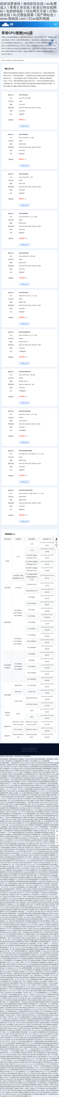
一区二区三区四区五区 (15, 825)
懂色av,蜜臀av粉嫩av (40, 990)
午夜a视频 (28, 921)
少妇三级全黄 (22, 926)
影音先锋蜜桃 (14, 1036)
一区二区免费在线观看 (32, 1071)
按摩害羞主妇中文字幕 (33, 1056)
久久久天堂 (10, 778)
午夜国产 (11, 1064)
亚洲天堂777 (46, 1058)
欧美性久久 (16, 958)
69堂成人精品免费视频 (10, 874)
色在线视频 (19, 827)
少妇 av (40, 1030)
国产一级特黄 (23, 932)
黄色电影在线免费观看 (50, 798)
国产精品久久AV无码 (20, 868)
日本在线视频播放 (17, 989)
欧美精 (14, 915)
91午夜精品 (41, 1088)
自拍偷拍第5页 (30, 1039)
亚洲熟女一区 (46, 985)
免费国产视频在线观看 (50, 898)
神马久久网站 (48, 891)
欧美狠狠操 (16, 945)
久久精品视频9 (28, 915)
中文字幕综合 (15, 768)
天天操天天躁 (11, 823)
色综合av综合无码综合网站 (13, 821)
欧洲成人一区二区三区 (50, 828)
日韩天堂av (8, 992)
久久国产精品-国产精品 (10, 955)
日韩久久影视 (16, 953)
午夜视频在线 (54, 947)
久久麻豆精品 (31, 838)
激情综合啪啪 (47, 940)
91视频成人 (6, 768)
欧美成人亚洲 (10, 853)
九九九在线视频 (51, 1071)
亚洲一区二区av (34, 842)
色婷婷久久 (49, 923)
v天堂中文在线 (26, 889)
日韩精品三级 (13, 1045)
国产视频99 (36, 793)
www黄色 (39, 1086)
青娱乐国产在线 (6, 915)
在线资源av (16, 828)
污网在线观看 (35, 1028)
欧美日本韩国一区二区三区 (32, 906)
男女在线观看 (21, 874)
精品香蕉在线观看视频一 (30, 881)
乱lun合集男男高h (18, 800)
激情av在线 (19, 966)
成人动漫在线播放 (52, 1060)
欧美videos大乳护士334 (28, 808)
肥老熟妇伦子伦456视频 (50, 889)
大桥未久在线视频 (7, 1081)
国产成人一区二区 (18, 806)
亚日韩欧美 (44, 970)
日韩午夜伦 (41, 862)
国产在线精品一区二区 (11, 904)
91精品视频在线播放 (27, 953)
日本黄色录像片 (40, 1053)
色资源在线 (55, 994)
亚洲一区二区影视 (29, 1073)
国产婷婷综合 (11, 966)
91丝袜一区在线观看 (9, 1077)
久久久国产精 (19, 879)
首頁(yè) (3, 60)
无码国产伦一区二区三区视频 (8, 785)
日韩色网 (51, 904)
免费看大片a (27, 1096)
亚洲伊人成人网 (41, 1045)
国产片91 (27, 960)
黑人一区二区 (20, 815)
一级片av (52, 857)
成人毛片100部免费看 (11, 1069)
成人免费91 (53, 849)
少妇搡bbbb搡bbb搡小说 (14, 996)
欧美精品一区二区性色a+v (27, 972)
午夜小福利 (38, 1058)
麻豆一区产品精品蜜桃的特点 (44, 1066)
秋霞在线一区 (24, 902)
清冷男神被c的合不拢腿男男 (27, 977)
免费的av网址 (10, 796)
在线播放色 (10, 987)
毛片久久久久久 (50, 866)
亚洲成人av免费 (33, 785)
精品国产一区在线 (32, 862)
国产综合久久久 (33, 1015)
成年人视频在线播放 (44, 868)
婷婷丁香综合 (7, 791)
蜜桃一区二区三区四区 (40, 876)
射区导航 (15, 1005)
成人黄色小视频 (39, 1073)
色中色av (8, 819)
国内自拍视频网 (40, 1081)
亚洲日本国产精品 (25, 1028)
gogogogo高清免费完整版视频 (35, 1002)
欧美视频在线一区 (47, 1019)
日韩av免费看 (20, 906)
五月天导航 (30, 764)
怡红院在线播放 (30, 787)
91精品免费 (24, 883)
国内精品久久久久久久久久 (49, 1056)
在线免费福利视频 (36, 1019)
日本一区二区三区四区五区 (10, 970)
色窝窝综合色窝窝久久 (34, 1021)
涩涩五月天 (42, 1009)
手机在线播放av (47, 1011)
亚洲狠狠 (47, 795)
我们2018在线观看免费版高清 (26, 1026)
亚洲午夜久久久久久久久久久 (28, 864)
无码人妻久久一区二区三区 (44, 844)
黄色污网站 (32, 1005)
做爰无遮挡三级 (31, 1022)
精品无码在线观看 (41, 1075)
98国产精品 (6, 1028)
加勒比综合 (39, 908)
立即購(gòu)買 (24, 126)
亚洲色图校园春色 (44, 941)
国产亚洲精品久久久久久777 (25, 924)
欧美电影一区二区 (50, 862)
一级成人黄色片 (4, 1036)
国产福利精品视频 (19, 802)
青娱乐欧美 (37, 764)
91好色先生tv (39, 1039)
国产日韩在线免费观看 (39, 896)
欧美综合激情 (31, 956)
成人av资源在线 (16, 938)
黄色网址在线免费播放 (33, 983)
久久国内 (20, 1019)
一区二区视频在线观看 (28, 1081)
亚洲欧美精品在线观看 (24, 877)
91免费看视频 (13, 817)
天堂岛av (52, 1005)
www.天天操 (14, 1039)
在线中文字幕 (50, 874)
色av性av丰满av (18, 1009)
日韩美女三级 (31, 1053)
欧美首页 (32, 776)
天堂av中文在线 (50, 951)
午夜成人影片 (22, 983)
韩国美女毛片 (40, 1051)
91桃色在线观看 (26, 845)
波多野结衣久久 (27, 894)
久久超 (53, 868)
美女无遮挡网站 (18, 774)
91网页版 (16, 1056)
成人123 (48, 894)
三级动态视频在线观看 (27, 821)
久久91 (27, 979)
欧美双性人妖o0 (14, 902)
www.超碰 (19, 898)
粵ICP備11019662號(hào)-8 (29, 749)
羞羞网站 (31, 825)
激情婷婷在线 (40, 853)
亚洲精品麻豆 (35, 921)
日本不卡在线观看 (25, 798)
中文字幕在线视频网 (6, 958)
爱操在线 (12, 975)
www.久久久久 (35, 987)
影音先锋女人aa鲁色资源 (18, 943)
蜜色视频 (7, 781)
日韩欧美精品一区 (25, 1032)
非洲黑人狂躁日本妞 (13, 798)
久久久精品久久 (44, 842)
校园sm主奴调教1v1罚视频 (39, 960)
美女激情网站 (14, 917)
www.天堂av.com (8, 862)
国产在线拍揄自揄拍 (28, 898)
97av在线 (48, 1073)
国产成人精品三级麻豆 (12, 908)
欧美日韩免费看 (44, 921)
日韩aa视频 (50, 960)
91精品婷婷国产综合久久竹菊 (19, 763)
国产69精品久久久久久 (32, 1060)
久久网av (42, 894)
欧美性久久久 (10, 766)
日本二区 (26, 923)
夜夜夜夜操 (21, 1039)
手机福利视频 (26, 834)
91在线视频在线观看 (8, 889)
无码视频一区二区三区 (22, 823)
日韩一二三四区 (23, 1005)
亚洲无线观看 (53, 838)
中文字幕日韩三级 (47, 930)
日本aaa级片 (49, 977)
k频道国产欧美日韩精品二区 (17, 787)
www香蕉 (34, 1032)
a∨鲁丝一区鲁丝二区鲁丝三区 (28, 1088)
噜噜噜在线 (9, 1056)
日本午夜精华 (11, 795)
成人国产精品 (37, 911)
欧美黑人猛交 (29, 1054)
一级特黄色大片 (36, 857)
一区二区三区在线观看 (30, 962)
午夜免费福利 (39, 817)
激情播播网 (55, 1081)
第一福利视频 (50, 1094)
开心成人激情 (6, 972)
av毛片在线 (28, 857)
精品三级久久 (24, 928)
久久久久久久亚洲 (17, 772)
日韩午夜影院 (45, 906)
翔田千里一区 (37, 1069)
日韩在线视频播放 (25, 828)
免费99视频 (29, 949)
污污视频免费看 (42, 827)
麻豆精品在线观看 (42, 964)
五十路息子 (28, 1024)
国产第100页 (40, 772)
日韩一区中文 (32, 804)
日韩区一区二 (22, 917)
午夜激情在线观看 (16, 832)
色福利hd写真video (36, 860)
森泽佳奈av (10, 851)
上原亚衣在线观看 (52, 783)
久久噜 (43, 951)
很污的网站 (9, 1030)
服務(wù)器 (9, 60)
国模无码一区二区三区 (12, 891)
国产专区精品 (10, 900)
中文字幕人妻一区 (12, 1022)
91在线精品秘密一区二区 (18, 813)
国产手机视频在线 (33, 795)
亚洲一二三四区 (52, 936)
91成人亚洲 (19, 840)
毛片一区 (30, 1043)
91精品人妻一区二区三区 (47, 830)
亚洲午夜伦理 (10, 872)
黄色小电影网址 (33, 902)
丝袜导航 (18, 859)
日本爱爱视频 (22, 955)
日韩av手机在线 (26, 938)
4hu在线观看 (51, 780)
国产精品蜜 (44, 855)
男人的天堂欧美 (51, 787)
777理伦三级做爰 (48, 776)
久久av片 (37, 994)
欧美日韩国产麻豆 (52, 956)
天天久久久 (9, 930)
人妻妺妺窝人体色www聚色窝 (13, 870)
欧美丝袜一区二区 (5, 943)
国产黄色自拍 (19, 860)
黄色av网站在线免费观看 (14, 941)
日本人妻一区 (31, 1066)
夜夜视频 (6, 1021)
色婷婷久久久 (35, 938)
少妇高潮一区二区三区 (39, 836)
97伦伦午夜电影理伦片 (44, 1092)
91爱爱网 (14, 1075)
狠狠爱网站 (9, 806)
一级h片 (24, 896)
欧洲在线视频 (53, 892)
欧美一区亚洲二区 (32, 868)
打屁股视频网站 (46, 768)
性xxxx (29, 917)
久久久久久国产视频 (24, 970)
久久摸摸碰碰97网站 (6, 1005)
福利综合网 (11, 919)
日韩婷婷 (28, 812)
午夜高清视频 (34, 892)
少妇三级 (11, 949)
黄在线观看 (45, 838)
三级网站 (16, 1088)
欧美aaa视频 (38, 778)
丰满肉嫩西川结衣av (25, 904)
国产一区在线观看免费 (20, 913)
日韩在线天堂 (4, 1083)
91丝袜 (25, 766)
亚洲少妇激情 (17, 1081)
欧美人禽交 (10, 1015)
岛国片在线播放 (36, 917)
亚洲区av (16, 862)
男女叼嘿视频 (10, 808)
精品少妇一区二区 (22, 994)
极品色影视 (53, 955)
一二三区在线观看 (13, 1051)
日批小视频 (39, 804)
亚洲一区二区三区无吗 (17, 979)
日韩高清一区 (50, 900)
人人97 (17, 851)
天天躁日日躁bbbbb (37, 798)
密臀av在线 (44, 968)
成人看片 (14, 1026)
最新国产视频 (45, 849)
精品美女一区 (36, 1047)
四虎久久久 (15, 1041)
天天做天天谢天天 (18, 1024)
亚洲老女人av (32, 783)
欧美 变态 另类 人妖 (24, 1034)
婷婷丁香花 (42, 1060)
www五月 (45, 1086)
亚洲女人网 (46, 1054)
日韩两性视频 (9, 836)
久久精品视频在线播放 (42, 1005)
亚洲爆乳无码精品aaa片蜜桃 (15, 1062)
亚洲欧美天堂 (27, 1092)
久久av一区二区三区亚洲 (29, 859)
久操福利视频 (19, 881)
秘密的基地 (20, 857)
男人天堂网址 (13, 876)
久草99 (48, 836)
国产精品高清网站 (43, 1015)
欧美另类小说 (28, 1069)
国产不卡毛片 (49, 802)
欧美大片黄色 (39, 924)
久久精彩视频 (45, 834)
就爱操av (30, 981)
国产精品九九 (47, 812)
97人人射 (8, 989)
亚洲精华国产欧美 (49, 772)
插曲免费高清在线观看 (36, 823)
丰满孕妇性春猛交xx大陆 (41, 958)
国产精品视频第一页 (17, 781)
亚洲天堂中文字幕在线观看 (33, 1062)
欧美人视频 (9, 845)
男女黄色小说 (6, 932)
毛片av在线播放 (16, 992)
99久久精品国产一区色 (6, 780)
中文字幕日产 (22, 876)
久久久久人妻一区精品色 (45, 1007)
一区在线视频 (52, 827)
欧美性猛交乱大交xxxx (26, 855)
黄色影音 (54, 940)
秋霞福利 (17, 778)
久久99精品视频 (27, 789)
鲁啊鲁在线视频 (41, 913)
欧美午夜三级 (43, 902)
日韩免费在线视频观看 (44, 819)
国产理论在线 (14, 1034)
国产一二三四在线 (30, 1049)
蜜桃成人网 (26, 989)
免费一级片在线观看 (44, 1024)
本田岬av (4, 1051)
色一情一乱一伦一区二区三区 (20, 842)
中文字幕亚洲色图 (48, 860)
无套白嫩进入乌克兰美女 (42, 972)
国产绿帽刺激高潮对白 (19, 1043)
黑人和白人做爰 (28, 800)
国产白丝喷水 (27, 770)
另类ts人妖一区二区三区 (30, 827)
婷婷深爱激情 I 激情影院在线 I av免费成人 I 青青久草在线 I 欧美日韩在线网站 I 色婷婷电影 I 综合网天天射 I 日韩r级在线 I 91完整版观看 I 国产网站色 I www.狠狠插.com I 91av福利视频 (28, 11)
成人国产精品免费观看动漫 (28, 908)
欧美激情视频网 (27, 830)
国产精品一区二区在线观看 (41, 953)
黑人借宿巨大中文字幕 (51, 1034)
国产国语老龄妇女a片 (47, 1062)
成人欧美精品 (11, 896)
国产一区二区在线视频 (12, 1053)
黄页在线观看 (50, 1032)
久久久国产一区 (48, 770)
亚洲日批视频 (43, 1028)
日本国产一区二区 (32, 851)
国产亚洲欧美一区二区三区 (37, 923)
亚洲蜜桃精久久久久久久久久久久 (39, 791)
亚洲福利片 (35, 845)
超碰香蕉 (42, 1094)
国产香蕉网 (5, 1045)
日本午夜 (37, 872)
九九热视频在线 (22, 1045)
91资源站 (42, 866)
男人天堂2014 (22, 1022)
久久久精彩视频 (6, 926)
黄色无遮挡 (32, 1075)
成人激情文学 (20, 885)
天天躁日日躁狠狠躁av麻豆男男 (39, 1036)
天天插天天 (32, 1013)
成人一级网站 (44, 943)
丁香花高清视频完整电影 (47, 973)
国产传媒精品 (31, 817)
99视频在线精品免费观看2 (12, 1066)
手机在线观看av (4, 877)
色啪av (2, 834)
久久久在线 (6, 1054)
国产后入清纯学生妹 (47, 1068)
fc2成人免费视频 (52, 876)
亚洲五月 (31, 928)
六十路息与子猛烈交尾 (21, 1015)
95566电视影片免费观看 (49, 764)
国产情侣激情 (41, 1022)
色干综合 (25, 825)
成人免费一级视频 (17, 1092)
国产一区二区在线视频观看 (37, 992)
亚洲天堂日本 (39, 966)
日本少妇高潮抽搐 (11, 911)
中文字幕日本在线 (35, 1017)
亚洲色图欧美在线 (5, 985)
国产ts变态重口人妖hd (32, 866)
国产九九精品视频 (40, 874)
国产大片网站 (19, 766)
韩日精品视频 (19, 1068)
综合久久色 (16, 1094)
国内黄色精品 (30, 874)
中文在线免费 (9, 802)
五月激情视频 (19, 919)
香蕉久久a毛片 (51, 774)
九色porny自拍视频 (28, 872)
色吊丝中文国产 (46, 796)
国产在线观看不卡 (21, 849)
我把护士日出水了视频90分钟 (13, 770)
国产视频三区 (19, 1073)
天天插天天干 (38, 915)
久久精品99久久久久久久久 (41, 847)
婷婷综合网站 (46, 989)
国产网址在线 (7, 953)
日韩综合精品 (14, 956)
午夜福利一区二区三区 (42, 808)
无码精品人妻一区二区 (28, 1058)
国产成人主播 (37, 774)
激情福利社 (21, 1071)
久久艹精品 (5, 817)
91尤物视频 (41, 962)
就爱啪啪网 (54, 945)
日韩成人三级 (6, 1017)
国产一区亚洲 (22, 1002)
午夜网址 (45, 840)
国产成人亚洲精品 (40, 928)
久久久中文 (51, 998)
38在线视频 (31, 1004)
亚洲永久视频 (32, 913)
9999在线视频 (41, 977)
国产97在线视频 (8, 1024)
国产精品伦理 (35, 1079)
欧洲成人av (24, 1021)
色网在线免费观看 (36, 989)
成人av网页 (22, 1056)
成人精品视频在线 (28, 966)
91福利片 (36, 947)
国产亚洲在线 (4, 923)
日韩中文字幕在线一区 (35, 1011)
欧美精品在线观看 (36, 806)
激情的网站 (45, 832)
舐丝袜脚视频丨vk (41, 956)
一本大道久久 (29, 885)
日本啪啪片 (13, 847)
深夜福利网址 (29, 930)
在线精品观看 (52, 1013)
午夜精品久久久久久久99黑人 (42, 885)
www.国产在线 (13, 1083)
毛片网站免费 (4, 949)
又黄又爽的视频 (10, 936)
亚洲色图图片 (38, 825)
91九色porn (50, 851)
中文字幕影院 (15, 972)
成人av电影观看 (41, 783)
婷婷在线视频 (48, 1041)
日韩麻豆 (30, 947)
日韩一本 (38, 838)
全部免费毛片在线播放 (27, 909)
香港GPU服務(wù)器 (19, 60)
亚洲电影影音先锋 (45, 938)
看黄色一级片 (35, 934)
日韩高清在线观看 (28, 940)
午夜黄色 (50, 763)
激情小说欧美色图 (51, 934)
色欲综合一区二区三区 (8, 1096)
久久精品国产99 (44, 892)
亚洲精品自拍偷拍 (38, 891)
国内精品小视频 (32, 819)
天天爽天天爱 (19, 923)
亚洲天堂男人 (52, 1028)
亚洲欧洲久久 (25, 776)
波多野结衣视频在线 (6, 909)
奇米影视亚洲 (31, 926)
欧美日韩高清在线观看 (22, 1077)
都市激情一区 (11, 840)
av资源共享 (41, 881)
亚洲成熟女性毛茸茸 (11, 857)
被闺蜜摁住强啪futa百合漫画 (13, 1086)
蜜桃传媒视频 (52, 964)
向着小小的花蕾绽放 (45, 932)
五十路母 (25, 870)
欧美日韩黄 (27, 1019)
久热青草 (23, 838)
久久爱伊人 (32, 763)
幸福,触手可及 (25, 945)
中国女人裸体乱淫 (11, 964)
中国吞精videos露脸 (38, 789)
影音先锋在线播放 (24, 1041)
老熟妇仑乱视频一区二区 (16, 793)
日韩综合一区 (23, 1051)
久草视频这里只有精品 (14, 776)
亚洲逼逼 (36, 900)
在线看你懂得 (44, 1079)
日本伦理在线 (10, 1068)
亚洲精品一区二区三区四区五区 (22, 836)
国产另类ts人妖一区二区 (10, 1071)
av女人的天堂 (15, 1037)
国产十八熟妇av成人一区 (42, 1004)
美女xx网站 (18, 796)
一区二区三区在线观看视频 (17, 887)
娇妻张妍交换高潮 (23, 1075)
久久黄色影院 (48, 804)
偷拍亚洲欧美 (45, 1047)
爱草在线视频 (17, 845)
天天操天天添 (7, 1026)
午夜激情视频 (33, 979)
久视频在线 (36, 830)
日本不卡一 (8, 1041)
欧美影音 (53, 1021)
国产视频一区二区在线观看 (43, 821)
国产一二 (52, 1017)
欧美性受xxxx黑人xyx (31, 1030)
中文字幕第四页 (52, 1064)
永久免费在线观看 (22, 1011)
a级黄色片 (40, 1085)
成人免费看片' (44, 981)
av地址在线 (43, 1077)
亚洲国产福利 (18, 780)
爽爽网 (47, 853)
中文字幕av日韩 (8, 1009)
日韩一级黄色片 (12, 1090)
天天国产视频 (11, 827)
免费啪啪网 (49, 1045)
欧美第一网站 (53, 832)
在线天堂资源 (37, 930)
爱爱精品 (6, 876)
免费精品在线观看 (48, 825)
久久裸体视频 (9, 1043)
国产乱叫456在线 (28, 832)
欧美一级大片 (23, 981)
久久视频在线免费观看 (26, 958)
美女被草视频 (32, 1051)
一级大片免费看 (37, 810)
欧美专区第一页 (32, 1007)
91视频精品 (11, 879)
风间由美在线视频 (38, 949)
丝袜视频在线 (52, 1083)
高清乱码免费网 (9, 1049)
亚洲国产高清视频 (45, 800)
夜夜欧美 (7, 979)
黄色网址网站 (14, 1047)
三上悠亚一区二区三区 (37, 1034)
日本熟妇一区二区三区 (50, 975)
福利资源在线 (51, 990)
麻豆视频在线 (28, 793)
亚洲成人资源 (17, 883)
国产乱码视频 (38, 1054)
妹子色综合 (24, 819)
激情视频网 (3, 996)
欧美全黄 (20, 1069)
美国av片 (36, 981)
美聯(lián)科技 (34, 748)
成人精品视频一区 (30, 815)
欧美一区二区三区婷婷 (29, 985)
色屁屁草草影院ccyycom (33, 1090)
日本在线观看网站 (36, 877)
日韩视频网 (26, 772)
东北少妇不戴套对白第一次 (31, 1083)
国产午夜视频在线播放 (36, 945)
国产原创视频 (45, 1017)
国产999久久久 (23, 1013)
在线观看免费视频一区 (28, 968)
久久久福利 (39, 776)
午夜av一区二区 (17, 789)
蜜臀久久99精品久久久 (33, 955)
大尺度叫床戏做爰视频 (30, 879)
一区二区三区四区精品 (44, 887)
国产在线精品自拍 (22, 783)
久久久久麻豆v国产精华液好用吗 (14, 921)
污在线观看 (23, 1053)
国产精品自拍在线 (41, 763)
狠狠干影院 (3, 1062)
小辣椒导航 (16, 973)
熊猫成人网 (13, 877)
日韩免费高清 (22, 956)
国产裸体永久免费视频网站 (30, 941)
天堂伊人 (44, 998)
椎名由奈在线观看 (33, 932)
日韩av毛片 (10, 998)
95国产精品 (23, 1037)
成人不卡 (49, 1026)
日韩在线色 (45, 857)
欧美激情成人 (44, 1083)
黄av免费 (19, 1079)
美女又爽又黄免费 (23, 785)
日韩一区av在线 (19, 998)
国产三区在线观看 (7, 945)
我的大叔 (14, 791)
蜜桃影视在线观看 (15, 1058)
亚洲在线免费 (19, 900)
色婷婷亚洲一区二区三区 (31, 1009)
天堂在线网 (46, 883)
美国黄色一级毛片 (48, 1085)
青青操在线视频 (20, 810)
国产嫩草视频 (27, 1079)
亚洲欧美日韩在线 (36, 889)
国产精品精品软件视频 (14, 934)
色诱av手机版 (35, 780)
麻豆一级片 (47, 945)
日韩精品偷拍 (21, 844)
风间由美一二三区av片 (50, 908)
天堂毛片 (18, 896)
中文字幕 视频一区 (11, 866)
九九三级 (51, 1036)
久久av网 (45, 1049)
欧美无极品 (54, 864)
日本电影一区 (54, 921)
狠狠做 (5, 879)
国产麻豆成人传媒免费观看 (10, 983)
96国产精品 (44, 904)
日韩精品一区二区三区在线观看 (31, 996)
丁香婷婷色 (18, 889)
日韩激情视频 (37, 1043)
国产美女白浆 (11, 906)
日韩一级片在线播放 (41, 870)
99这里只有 (19, 1096)
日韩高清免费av (28, 900)
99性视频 (27, 806)
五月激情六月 (15, 932)
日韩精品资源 (4, 894)
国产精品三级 (39, 898)
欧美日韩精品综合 (14, 1021)
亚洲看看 (31, 870)
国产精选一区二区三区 (23, 892)
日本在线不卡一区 (16, 985)
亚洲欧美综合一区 (42, 1064)
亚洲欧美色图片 (12, 1011)
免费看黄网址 (19, 872)
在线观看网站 (41, 1032)
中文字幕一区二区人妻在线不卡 (44, 926)
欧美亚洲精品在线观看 (34, 768)
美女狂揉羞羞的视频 (45, 766)
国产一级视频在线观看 (37, 1041)
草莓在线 (13, 892)
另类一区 (33, 1086)
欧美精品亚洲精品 (22, 1004)
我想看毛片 (29, 810)
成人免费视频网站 (33, 766)
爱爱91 (48, 1022)
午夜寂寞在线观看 (19, 951)
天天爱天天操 (9, 812)
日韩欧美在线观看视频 (6, 977)
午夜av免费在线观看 (31, 887)
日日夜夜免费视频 (16, 834)
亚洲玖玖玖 (39, 815)
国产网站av (8, 842)
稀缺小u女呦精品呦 (27, 796)
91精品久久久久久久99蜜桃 (11, 855)
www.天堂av (32, 853)
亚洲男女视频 (27, 780)
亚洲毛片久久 (6, 892)
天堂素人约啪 (16, 819)
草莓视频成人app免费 (29, 840)
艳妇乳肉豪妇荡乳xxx (8, 860)
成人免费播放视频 (41, 1026)
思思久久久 (3, 840)
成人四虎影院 (35, 1094)
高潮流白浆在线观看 (51, 1002)
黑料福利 (48, 1081)
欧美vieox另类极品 (21, 795)
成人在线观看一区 (18, 1030)
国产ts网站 (8, 772)
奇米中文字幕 (23, 768)
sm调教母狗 (20, 915)
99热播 (2, 1066)
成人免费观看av (28, 774)
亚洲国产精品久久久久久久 (22, 987)
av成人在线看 (46, 806)
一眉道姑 (31, 994)
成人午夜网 (41, 879)
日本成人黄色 (15, 1085)
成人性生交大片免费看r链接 (33, 998)
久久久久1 (27, 860)
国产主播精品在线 (16, 830)
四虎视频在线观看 (23, 791)
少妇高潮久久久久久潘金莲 (47, 845)
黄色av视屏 (40, 859)
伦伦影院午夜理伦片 (46, 987)
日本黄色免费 (50, 1053)
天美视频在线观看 (20, 949)
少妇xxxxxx (51, 1075)
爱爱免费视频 (31, 813)
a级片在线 (23, 862)
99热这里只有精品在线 (10, 924)
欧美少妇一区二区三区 (8, 990)
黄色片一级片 (45, 1090)
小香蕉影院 (37, 796)
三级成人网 (20, 847)
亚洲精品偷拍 (32, 1045)
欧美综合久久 (47, 966)
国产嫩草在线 (17, 838)
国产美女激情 (46, 1021)
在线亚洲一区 (50, 1000)
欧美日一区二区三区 (19, 812)
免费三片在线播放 (7, 764)
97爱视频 (53, 972)
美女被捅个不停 (45, 955)
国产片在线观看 (35, 904)
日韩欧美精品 (47, 810)
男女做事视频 (10, 881)
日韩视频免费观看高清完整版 (46, 781)
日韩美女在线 (21, 964)
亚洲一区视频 (39, 909)
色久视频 (33, 772)
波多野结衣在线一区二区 (49, 915)
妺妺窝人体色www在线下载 (8, 1079)
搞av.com (34, 1092)
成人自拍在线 (6, 1039)
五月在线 (36, 800)
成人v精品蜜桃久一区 (33, 943)
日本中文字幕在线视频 (10, 994)
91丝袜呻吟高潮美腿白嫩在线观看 (15, 1000)
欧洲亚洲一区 (48, 823)
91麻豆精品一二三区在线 (24, 911)
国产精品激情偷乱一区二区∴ (31, 1068)
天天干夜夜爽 (6, 960)
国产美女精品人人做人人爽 (28, 975)
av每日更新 (48, 1088)
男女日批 (41, 795)
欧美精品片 (36, 894)
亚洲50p (16, 977)
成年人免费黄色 (25, 934)
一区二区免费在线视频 (12, 1032)
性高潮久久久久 (19, 1049)
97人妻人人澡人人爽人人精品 (14, 962)
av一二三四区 (12, 783)
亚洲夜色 (40, 770)
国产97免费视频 (36, 970)
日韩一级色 (53, 911)
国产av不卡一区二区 (37, 828)
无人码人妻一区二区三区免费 (24, 936)
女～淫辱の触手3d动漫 (31, 802)
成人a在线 (34, 770)
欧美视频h (16, 928)
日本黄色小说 (29, 847)
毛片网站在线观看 (30, 1000)
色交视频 (7, 834)
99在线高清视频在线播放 (34, 1037)
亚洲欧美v (37, 855)
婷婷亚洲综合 (35, 919)
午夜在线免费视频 (25, 1094)
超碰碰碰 (14, 926)
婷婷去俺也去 (23, 1007)
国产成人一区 (9, 951)
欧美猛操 (23, 1066)
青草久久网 (54, 778)
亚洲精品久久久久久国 (8, 898)
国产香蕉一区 (47, 778)
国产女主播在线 (17, 940)
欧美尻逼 (11, 923)
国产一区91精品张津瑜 (30, 781)
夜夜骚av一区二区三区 (21, 853)
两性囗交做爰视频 (37, 812)
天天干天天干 (9, 928)
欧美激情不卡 (45, 983)
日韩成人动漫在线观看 (25, 1047)
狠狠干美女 (30, 876)
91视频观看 (51, 855)
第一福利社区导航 (51, 1009)
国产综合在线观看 (7, 1088)
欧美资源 (14, 1019)
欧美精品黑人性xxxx (50, 813)
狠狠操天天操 (48, 817)
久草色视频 (43, 780)
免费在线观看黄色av (21, 804)
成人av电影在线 (30, 844)
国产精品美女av (10, 849)
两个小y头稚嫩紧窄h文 (17, 960)
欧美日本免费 (38, 940)
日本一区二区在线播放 (40, 936)
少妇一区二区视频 (46, 994)
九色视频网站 (37, 832)
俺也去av (50, 902)
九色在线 (47, 789)
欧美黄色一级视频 (43, 979)
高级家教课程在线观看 (35, 883)
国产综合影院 (26, 1086)
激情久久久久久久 (50, 879)
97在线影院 (15, 981)
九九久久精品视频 (31, 964)
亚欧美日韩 (27, 919)
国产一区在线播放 (5, 830)
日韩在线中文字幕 (10, 810)
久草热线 (46, 1039)
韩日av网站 (23, 851)
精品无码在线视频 (25, 973)
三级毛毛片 (42, 900)
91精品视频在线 (35, 834)
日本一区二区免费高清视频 (47, 785)
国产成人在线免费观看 (19, 764)
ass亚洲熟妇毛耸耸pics (11, 1007)
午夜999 (50, 870)
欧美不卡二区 (22, 866)
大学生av (41, 802)
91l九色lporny (15, 1028)
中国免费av (49, 881)
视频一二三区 (44, 919)
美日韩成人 (14, 1054)
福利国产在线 (21, 1090)
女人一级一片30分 (14, 864)
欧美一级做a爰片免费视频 (33, 951)
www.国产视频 (44, 793)
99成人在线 (21, 1054)
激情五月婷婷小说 (18, 930)
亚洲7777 (38, 1049)
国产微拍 (2, 866)
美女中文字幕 (45, 911)
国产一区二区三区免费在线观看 (20, 1017)
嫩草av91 (17, 808)
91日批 (6, 1064)
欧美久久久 (42, 1071)
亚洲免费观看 (47, 1030)
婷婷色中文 (49, 928)
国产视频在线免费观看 (8, 885)
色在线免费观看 (10, 859)
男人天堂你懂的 (44, 947)
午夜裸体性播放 (34, 1077)
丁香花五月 (25, 992)
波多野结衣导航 (41, 1000)
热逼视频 (42, 934)
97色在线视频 (45, 1069)
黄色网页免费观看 (52, 1077)
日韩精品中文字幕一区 (15, 894)
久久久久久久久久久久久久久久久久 (25, 1064)
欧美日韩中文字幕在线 (33, 849)
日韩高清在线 (42, 851)
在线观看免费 (35, 973)
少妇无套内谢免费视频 (10, 844)
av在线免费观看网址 (44, 864)
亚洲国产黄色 (17, 909)
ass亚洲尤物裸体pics (26, 891)
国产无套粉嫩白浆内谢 (27, 778)
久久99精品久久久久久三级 (13, 968)
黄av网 (17, 975)
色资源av (38, 968)
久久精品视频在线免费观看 (28, 1085)
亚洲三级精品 (54, 983)
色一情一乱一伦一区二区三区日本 (17, 947)
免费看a (20, 1083)
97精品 (44, 774)
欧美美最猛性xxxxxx (42, 1013)
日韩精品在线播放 (47, 996)
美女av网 (6, 975)
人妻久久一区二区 (24, 1036)
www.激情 (35, 1024)
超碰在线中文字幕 (41, 787)
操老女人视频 (22, 817)
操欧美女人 (40, 975)
